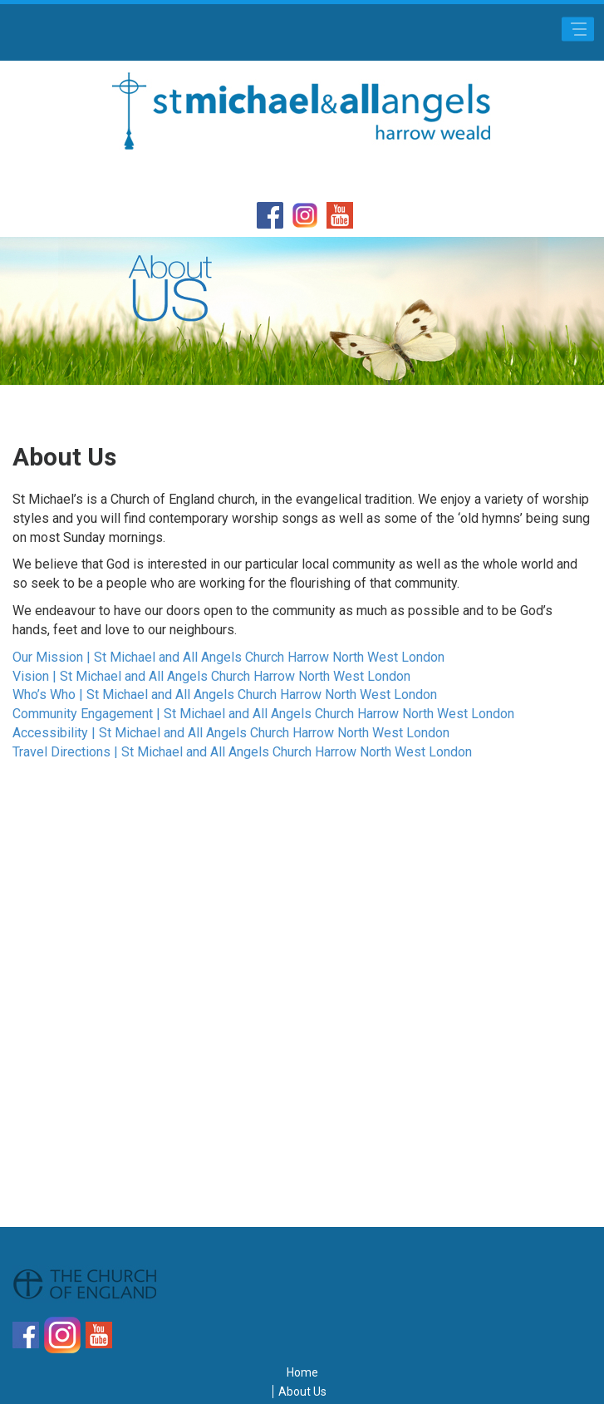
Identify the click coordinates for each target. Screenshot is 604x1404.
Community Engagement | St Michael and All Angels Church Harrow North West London (263, 714)
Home (302, 1372)
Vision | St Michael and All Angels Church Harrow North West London (211, 676)
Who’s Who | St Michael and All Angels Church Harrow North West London (224, 694)
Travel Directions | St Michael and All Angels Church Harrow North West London (242, 752)
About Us (302, 1391)
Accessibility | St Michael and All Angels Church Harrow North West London (230, 733)
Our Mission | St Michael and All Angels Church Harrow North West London (228, 657)
